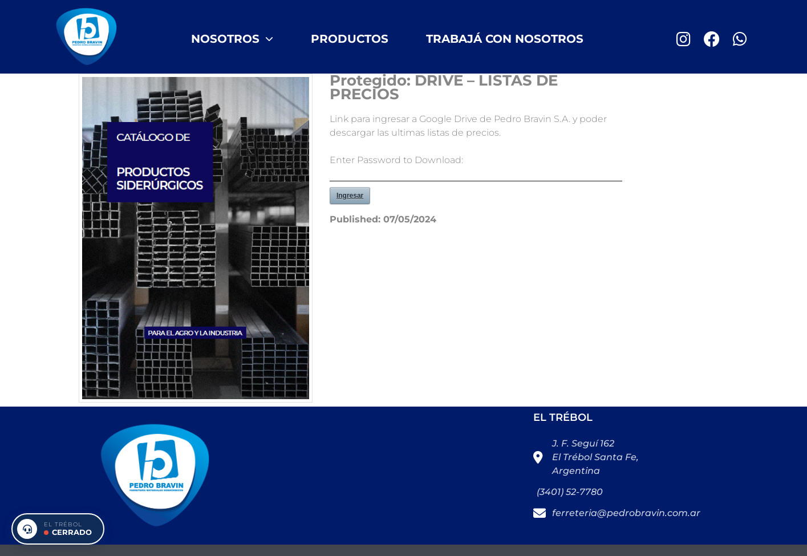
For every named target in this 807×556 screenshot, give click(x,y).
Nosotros (232, 38)
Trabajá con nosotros (504, 39)
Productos (349, 39)
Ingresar (349, 196)
